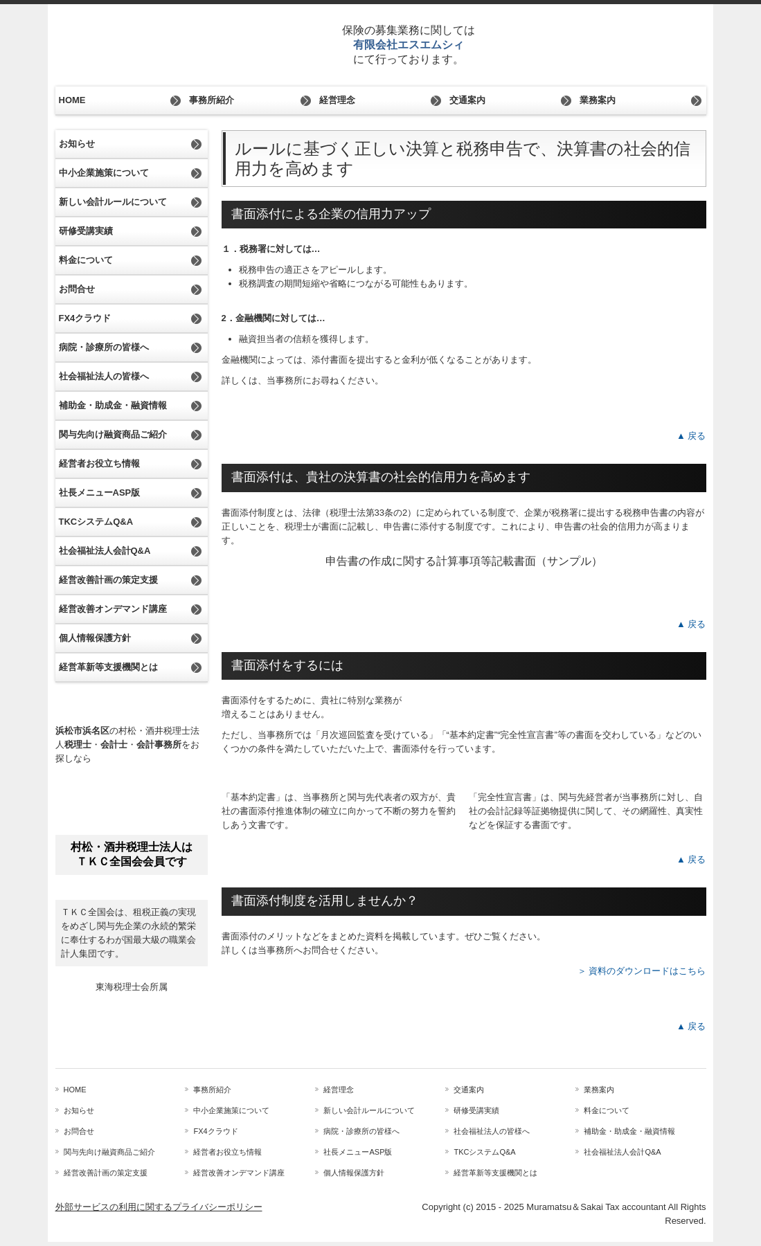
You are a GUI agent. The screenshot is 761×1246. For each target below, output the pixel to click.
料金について (86, 260)
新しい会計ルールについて (113, 202)
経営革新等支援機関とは (108, 667)
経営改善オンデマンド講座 (113, 609)
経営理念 (337, 100)
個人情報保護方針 (95, 638)
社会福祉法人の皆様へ (104, 376)
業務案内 (598, 100)
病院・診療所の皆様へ (104, 347)
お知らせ (77, 143)
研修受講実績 (86, 231)
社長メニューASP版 (100, 492)
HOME (72, 100)
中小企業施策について (104, 173)
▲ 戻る (691, 436)
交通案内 (467, 100)
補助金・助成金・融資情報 (113, 405)
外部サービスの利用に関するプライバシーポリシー (158, 1207)
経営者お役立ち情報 (99, 463)
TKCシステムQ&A (96, 521)
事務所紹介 (211, 100)
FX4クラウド (85, 318)
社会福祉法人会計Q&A (105, 550)
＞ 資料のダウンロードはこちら (642, 971)
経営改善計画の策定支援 (108, 580)
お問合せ (77, 289)
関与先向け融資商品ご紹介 (113, 434)
